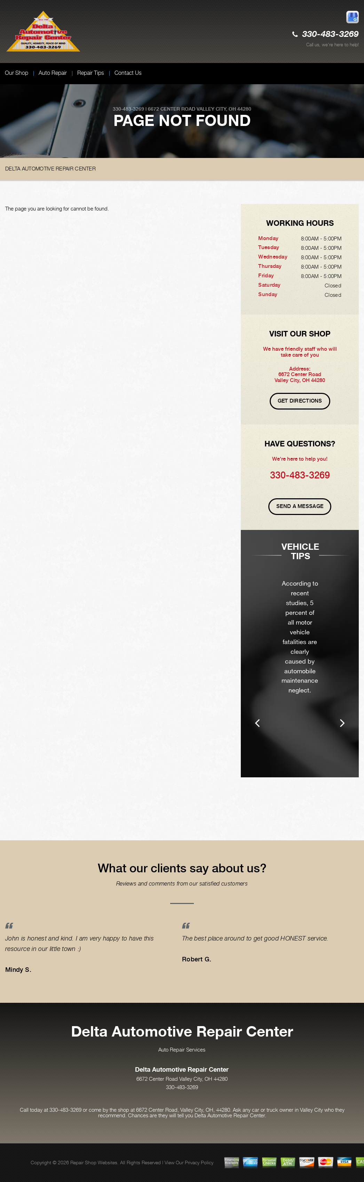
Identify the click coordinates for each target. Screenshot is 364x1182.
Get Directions (300, 401)
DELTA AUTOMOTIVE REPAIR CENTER (50, 168)
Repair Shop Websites (93, 1162)
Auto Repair (53, 73)
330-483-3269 (330, 34)
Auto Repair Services (181, 1049)
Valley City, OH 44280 (224, 109)
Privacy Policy (199, 1162)
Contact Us (128, 73)
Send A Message (299, 506)
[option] (300, 663)
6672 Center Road (171, 109)
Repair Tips (90, 73)
